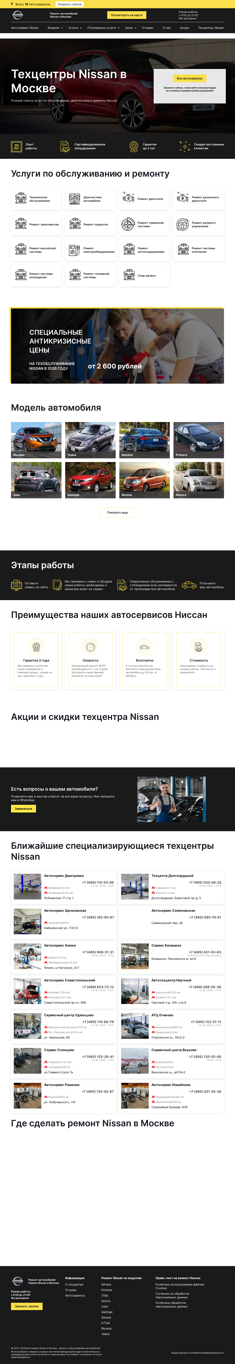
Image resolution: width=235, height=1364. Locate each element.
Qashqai (73, 495)
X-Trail (105, 1323)
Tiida (104, 1295)
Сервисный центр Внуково (174, 1050)
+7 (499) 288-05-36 (204, 987)
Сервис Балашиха (166, 945)
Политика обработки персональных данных (172, 1304)
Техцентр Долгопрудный (172, 876)
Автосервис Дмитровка (64, 876)
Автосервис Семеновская (173, 910)
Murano (18, 455)
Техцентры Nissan (211, 28)
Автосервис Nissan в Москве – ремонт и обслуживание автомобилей (63, 1348)
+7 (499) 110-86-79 (98, 1022)
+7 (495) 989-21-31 (98, 952)
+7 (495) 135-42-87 (98, 1091)
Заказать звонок (27, 1306)
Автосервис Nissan (25, 28)
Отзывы (147, 28)
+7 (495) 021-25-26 (205, 1091)
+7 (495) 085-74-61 (205, 917)
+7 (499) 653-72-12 (98, 987)
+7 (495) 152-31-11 (206, 1022)
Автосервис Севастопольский (69, 980)
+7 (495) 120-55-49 (205, 1057)
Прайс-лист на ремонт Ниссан (178, 1278)
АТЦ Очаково (162, 1015)
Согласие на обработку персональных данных (172, 1295)
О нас (167, 28)
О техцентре (74, 1284)
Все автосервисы (190, 78)
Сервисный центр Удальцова (68, 1015)
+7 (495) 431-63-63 (205, 952)
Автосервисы (75, 1295)
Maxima (127, 455)
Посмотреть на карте (126, 15)
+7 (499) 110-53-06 (98, 882)
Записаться (23, 808)
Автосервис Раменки (61, 1085)
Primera (181, 455)
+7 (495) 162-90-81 (98, 917)
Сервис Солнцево (59, 1050)
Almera (181, 495)
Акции (184, 28)
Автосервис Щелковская (65, 910)
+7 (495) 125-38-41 (98, 1057)
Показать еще (117, 512)
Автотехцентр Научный (171, 980)
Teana (71, 455)
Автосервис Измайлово (171, 1085)
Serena (127, 495)
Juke (16, 495)
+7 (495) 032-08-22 (205, 882)
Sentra (105, 1301)
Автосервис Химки (60, 945)
